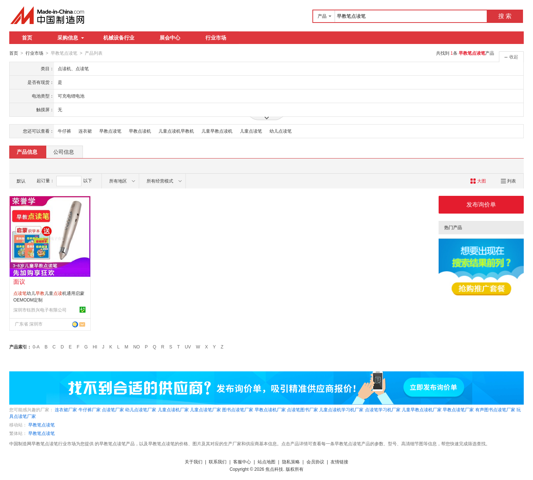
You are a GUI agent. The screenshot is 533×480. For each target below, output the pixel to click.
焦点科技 (274, 469)
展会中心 (170, 38)
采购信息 (70, 38)
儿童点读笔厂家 (205, 409)
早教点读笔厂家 (458, 409)
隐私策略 (291, 461)
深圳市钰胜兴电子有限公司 (40, 309)
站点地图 (266, 461)
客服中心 (242, 461)
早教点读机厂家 (270, 409)
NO (136, 346)
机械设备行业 (118, 38)
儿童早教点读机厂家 (422, 409)
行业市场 (215, 38)
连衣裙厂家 (66, 409)
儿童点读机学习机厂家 (341, 409)
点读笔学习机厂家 (382, 409)
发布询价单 (481, 204)
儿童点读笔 (251, 130)
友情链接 (339, 461)
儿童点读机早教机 (176, 130)
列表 (508, 180)
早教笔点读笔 (41, 424)
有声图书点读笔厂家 (495, 409)
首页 (27, 38)
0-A (36, 346)
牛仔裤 (64, 130)
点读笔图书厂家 (302, 409)
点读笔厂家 (113, 409)
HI (95, 346)
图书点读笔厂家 (237, 409)
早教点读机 (140, 130)
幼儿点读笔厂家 (140, 409)
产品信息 (27, 151)
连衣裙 (85, 130)
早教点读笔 (110, 130)
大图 (478, 180)
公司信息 (63, 151)
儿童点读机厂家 (173, 409)
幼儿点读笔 (280, 130)
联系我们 (218, 461)
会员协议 (315, 461)
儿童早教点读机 (216, 130)
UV (188, 346)
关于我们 (193, 461)
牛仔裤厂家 (89, 409)
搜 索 (505, 16)
